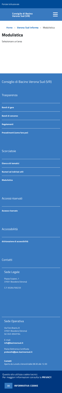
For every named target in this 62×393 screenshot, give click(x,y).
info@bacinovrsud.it (13, 342)
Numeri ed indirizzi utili (12, 171)
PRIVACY (46, 377)
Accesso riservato (10, 210)
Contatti (8, 360)
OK (8, 385)
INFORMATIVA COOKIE (26, 385)
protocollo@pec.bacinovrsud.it (18, 351)
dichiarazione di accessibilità (15, 241)
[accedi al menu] (55, 14)
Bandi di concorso (10, 115)
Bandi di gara (8, 107)
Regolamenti (7, 124)
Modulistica (7, 180)
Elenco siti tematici (10, 163)
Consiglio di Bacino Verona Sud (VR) (22, 14)
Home (9, 27)
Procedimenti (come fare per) (15, 132)
